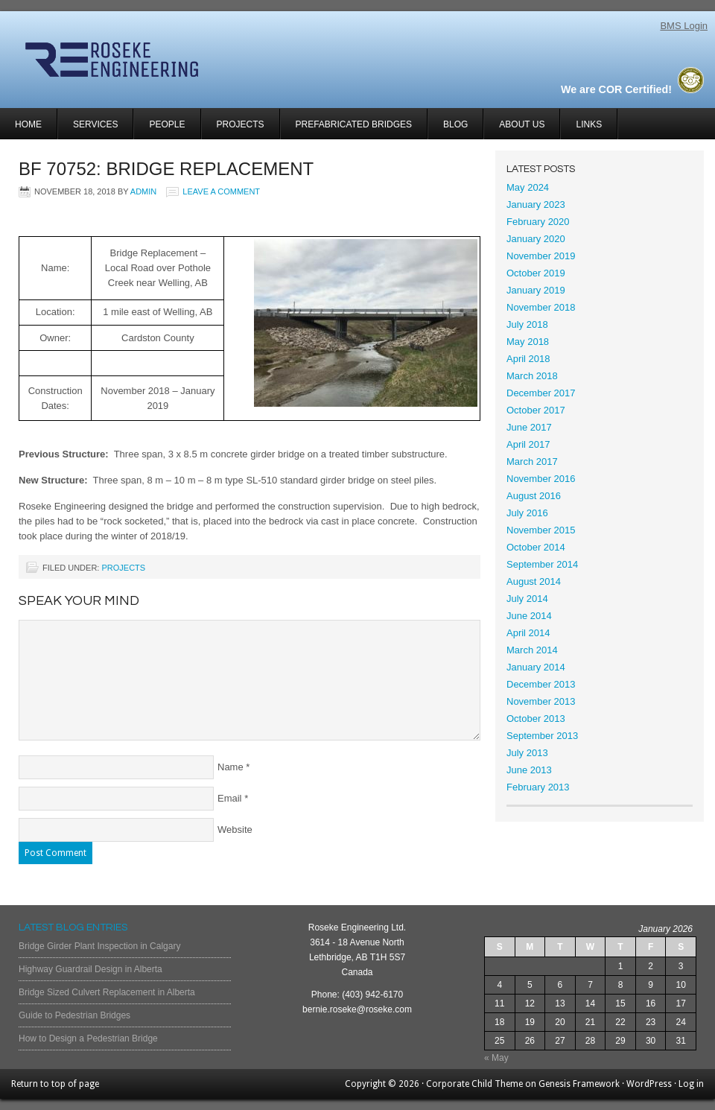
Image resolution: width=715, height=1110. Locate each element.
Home (28, 124)
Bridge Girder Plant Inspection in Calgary (99, 946)
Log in (691, 1084)
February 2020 (538, 221)
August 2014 (533, 581)
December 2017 (541, 393)
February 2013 (538, 787)
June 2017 (529, 427)
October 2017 (535, 410)
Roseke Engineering (177, 59)
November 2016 (541, 478)
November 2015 (541, 530)
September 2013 (542, 735)
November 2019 (541, 255)
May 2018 (527, 341)
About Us (521, 124)
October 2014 (535, 547)
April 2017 (528, 444)
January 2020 (535, 238)
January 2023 (535, 204)
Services (88, 129)
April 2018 (528, 358)
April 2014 (528, 632)
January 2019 (535, 290)
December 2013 (541, 684)
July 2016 (527, 512)
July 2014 (527, 598)
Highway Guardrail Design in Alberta (90, 969)
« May (496, 1058)
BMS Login (684, 25)
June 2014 (529, 615)
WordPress (649, 1084)
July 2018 (527, 324)
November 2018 (541, 307)
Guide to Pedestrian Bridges (74, 1015)
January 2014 (535, 667)
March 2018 (532, 375)
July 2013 (527, 752)
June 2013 (529, 770)
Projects (233, 129)
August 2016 (533, 495)
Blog (455, 124)
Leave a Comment (221, 191)
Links (589, 124)
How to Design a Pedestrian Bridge (88, 1038)
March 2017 (532, 461)
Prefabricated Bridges (354, 124)
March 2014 (532, 650)
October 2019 (535, 273)
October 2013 (535, 718)
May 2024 (527, 187)
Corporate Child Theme (474, 1084)
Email (229, 798)
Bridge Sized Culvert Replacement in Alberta (107, 992)
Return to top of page (55, 1084)
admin (143, 191)
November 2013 (541, 701)
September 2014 (542, 564)
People (167, 124)
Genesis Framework (579, 1084)
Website (234, 829)
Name (230, 767)
